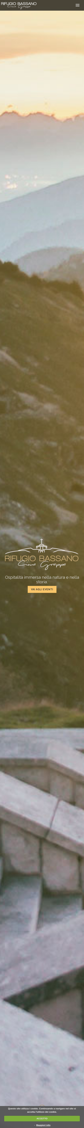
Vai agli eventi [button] (42, 589)
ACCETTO (42, 1118)
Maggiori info (43, 1125)
